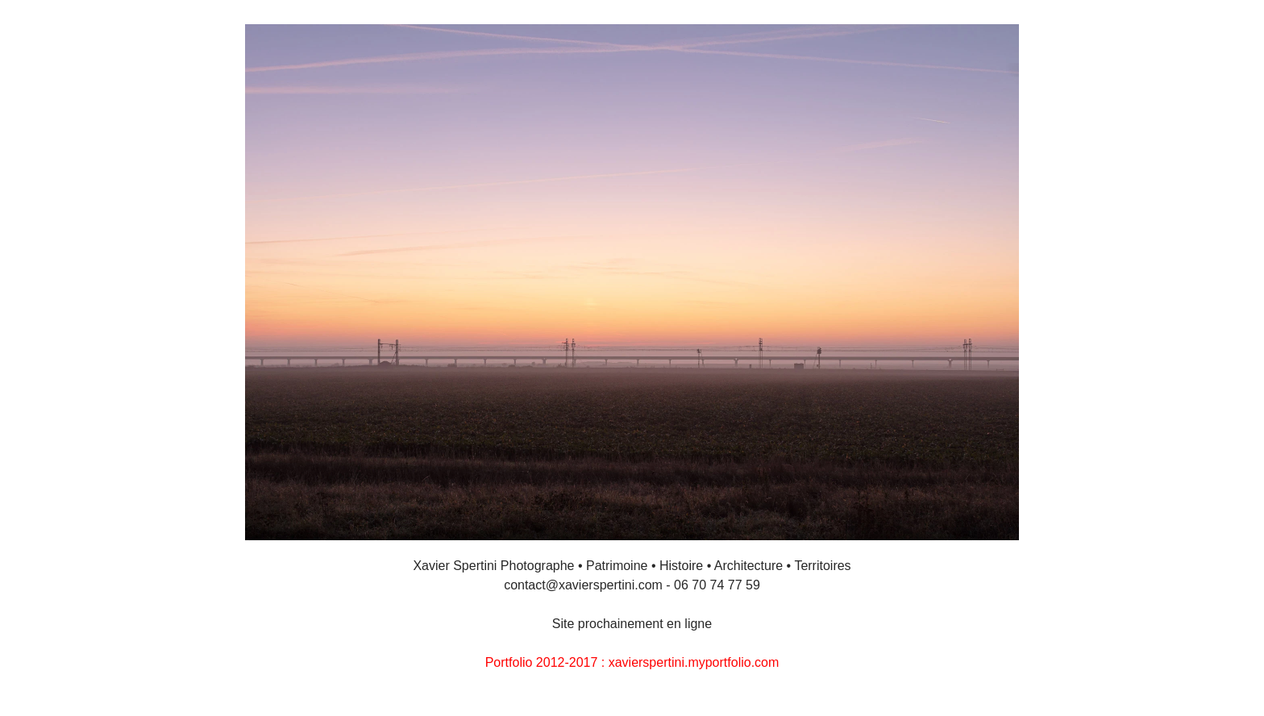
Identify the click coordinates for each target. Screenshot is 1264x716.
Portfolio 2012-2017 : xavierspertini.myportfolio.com (632, 662)
